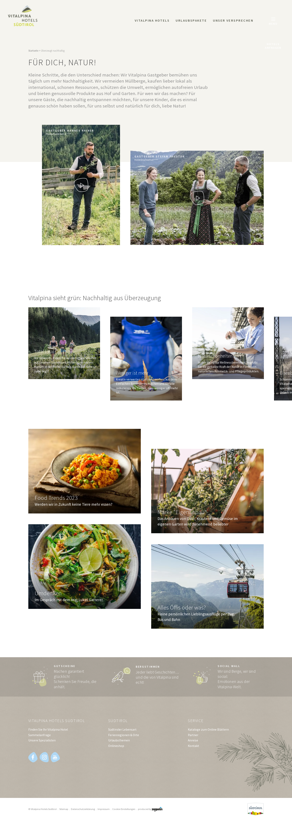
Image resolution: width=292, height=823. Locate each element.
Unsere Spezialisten (42, 740)
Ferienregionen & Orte (123, 735)
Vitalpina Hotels (152, 20)
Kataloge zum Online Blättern (208, 729)
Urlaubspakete (191, 20)
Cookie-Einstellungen (123, 809)
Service (196, 720)
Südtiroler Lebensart (122, 729)
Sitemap (63, 809)
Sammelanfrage (39, 735)
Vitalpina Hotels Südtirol (56, 720)
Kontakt (193, 746)
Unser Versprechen (233, 20)
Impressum (104, 809)
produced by (150, 809)
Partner (193, 735)
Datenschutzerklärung (83, 809)
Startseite (33, 50)
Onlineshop (116, 746)
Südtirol (118, 720)
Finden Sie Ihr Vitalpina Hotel (48, 729)
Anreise (193, 740)
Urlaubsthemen (119, 740)
